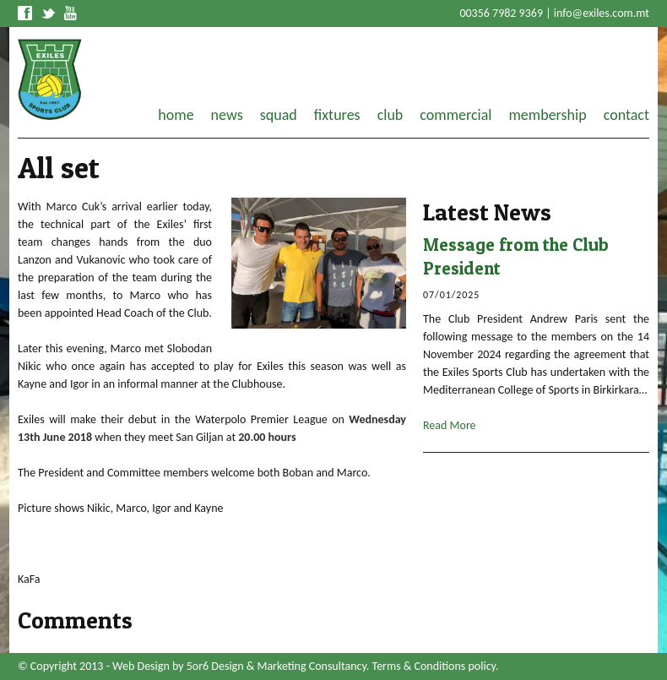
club (390, 115)
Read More (449, 425)
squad (278, 115)
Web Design (141, 666)
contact (626, 115)
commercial (455, 115)
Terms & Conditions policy (434, 666)
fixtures (337, 115)
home (175, 115)
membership (547, 115)
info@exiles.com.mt (601, 13)
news (227, 115)
